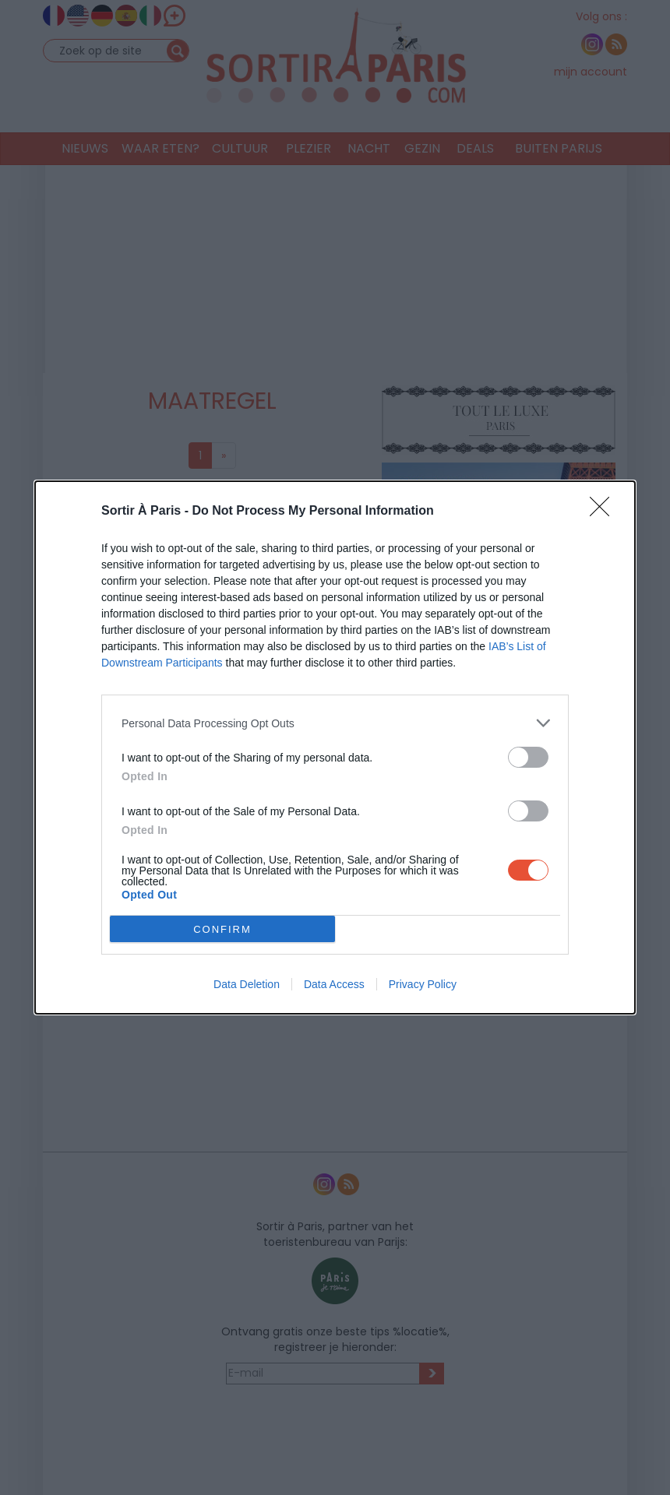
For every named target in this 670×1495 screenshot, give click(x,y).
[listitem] (335, 723)
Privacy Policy (423, 984)
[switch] (528, 757)
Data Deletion (246, 984)
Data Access (334, 984)
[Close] (604, 511)
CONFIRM (222, 929)
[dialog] (335, 747)
